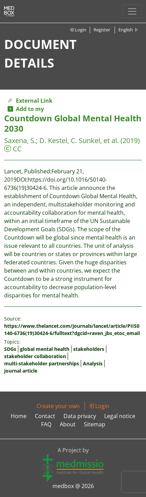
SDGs (10, 349)
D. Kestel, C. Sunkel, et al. (79, 140)
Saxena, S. (20, 140)
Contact (45, 416)
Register (102, 30)
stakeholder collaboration (35, 356)
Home (19, 416)
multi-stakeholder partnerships (41, 363)
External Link (30, 100)
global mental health (44, 349)
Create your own (58, 406)
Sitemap (94, 424)
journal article (20, 370)
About (68, 424)
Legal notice (119, 416)
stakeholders (88, 349)
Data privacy (80, 416)
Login (77, 30)
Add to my (26, 109)
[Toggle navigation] (132, 11)
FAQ (46, 424)
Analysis (93, 363)
